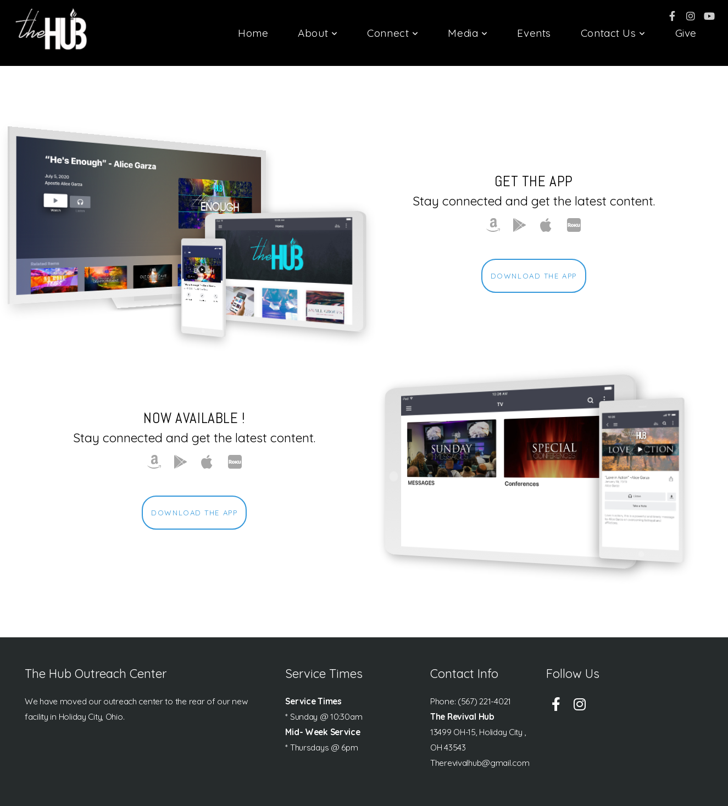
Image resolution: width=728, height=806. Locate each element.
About (317, 33)
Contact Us (613, 33)
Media (467, 33)
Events (534, 33)
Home (253, 33)
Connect (392, 33)
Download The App (534, 275)
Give (686, 33)
